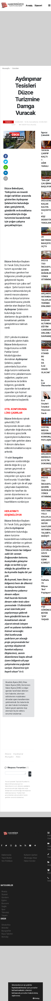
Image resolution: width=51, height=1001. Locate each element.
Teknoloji (5, 912)
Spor (3, 909)
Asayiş (29, 5)
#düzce (8, 754)
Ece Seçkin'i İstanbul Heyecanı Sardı (45, 406)
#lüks (18, 757)
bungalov (18, 457)
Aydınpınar (10, 309)
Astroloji (4, 937)
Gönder (30, 774)
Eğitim (4, 900)
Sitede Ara (5, 925)
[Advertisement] (25, 38)
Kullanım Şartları (30, 855)
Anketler (5, 928)
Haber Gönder (29, 861)
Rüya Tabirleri (7, 934)
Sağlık (4, 906)
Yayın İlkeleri (6, 858)
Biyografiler (6, 931)
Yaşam (4, 915)
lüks (27, 479)
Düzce (8, 261)
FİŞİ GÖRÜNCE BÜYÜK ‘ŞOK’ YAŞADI (46, 613)
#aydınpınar (18, 754)
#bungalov (9, 757)
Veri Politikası (7, 861)
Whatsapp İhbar (30, 858)
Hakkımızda (6, 855)
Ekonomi (5, 903)
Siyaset (38, 5)
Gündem (15, 68)
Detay (36, 998)
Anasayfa (6, 68)
